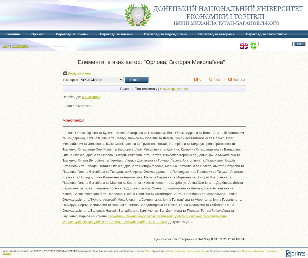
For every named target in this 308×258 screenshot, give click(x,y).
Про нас (38, 34)
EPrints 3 (149, 251)
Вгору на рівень (80, 73)
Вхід (6, 46)
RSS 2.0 (239, 80)
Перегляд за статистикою (266, 34)
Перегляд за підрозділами (165, 34)
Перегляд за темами (116, 34)
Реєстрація (20, 46)
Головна (13, 34)
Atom (202, 80)
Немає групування (174, 89)
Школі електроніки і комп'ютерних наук (186, 251)
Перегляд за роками (72, 34)
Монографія (91, 97)
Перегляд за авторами (216, 34)
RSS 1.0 (219, 80)
